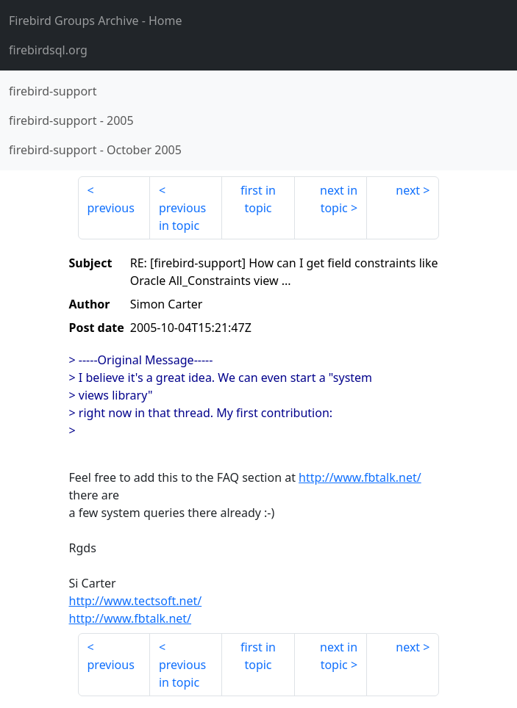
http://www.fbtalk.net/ (360, 477)
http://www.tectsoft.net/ (135, 601)
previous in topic (182, 217)
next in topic (338, 199)
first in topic (258, 199)
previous (111, 208)
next (408, 190)
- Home (95, 20)
